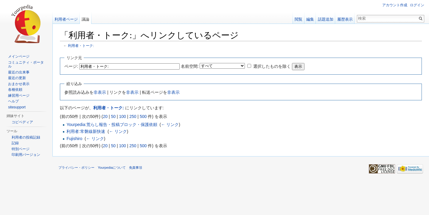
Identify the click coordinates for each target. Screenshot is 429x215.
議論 (85, 19)
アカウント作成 (394, 5)
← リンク (170, 124)
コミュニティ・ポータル (26, 64)
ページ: (71, 66)
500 (143, 116)
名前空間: (190, 66)
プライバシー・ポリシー (76, 167)
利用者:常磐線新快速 (85, 131)
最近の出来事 (18, 72)
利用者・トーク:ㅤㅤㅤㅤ (81, 45)
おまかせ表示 (18, 84)
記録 (15, 143)
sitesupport (17, 107)
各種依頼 (15, 89)
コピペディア (22, 122)
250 (132, 116)
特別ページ (20, 149)
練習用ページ (18, 95)
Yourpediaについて (112, 167)
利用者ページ (66, 19)
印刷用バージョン (26, 155)
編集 (310, 19)
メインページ (18, 56)
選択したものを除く (272, 66)
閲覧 (298, 19)
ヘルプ (13, 101)
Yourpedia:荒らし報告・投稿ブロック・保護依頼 (111, 124)
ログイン (417, 5)
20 (105, 116)
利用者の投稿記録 (26, 137)
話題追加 (325, 19)
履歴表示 (345, 19)
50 (113, 116)
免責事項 (135, 167)
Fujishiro (74, 138)
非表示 (100, 92)
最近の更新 (17, 78)
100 (122, 116)
